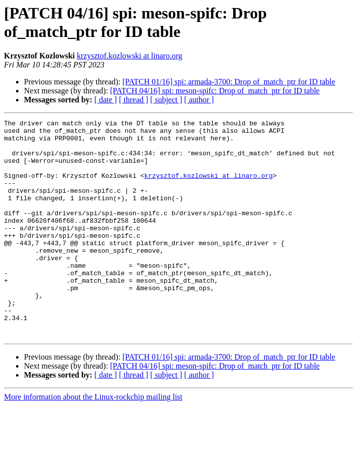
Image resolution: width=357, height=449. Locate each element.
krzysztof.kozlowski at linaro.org (129, 55)
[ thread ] (133, 99)
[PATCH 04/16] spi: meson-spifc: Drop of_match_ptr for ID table (215, 90)
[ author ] (199, 99)
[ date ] (105, 99)
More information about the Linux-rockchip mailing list (93, 440)
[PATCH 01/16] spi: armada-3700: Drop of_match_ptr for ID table (228, 81)
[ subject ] (166, 99)
